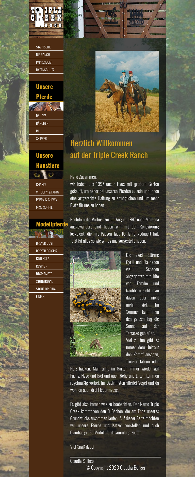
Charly (41, 184)
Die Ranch (43, 54)
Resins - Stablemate (44, 269)
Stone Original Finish (46, 292)
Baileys (41, 115)
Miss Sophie (44, 207)
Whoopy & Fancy (47, 192)
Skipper (41, 138)
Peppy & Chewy (46, 199)
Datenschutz (45, 69)
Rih (38, 130)
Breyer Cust (45, 243)
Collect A (43, 258)
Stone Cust (44, 281)
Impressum (44, 62)
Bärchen (42, 123)
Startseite (43, 46)
